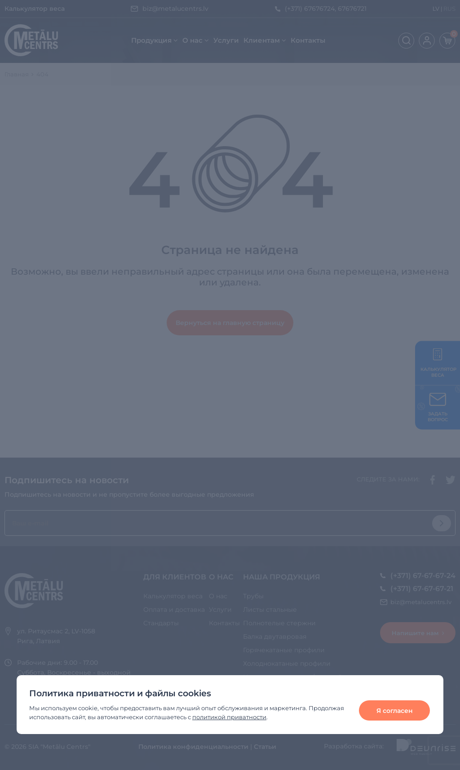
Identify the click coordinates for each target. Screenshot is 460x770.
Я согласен (394, 711)
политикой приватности (229, 717)
